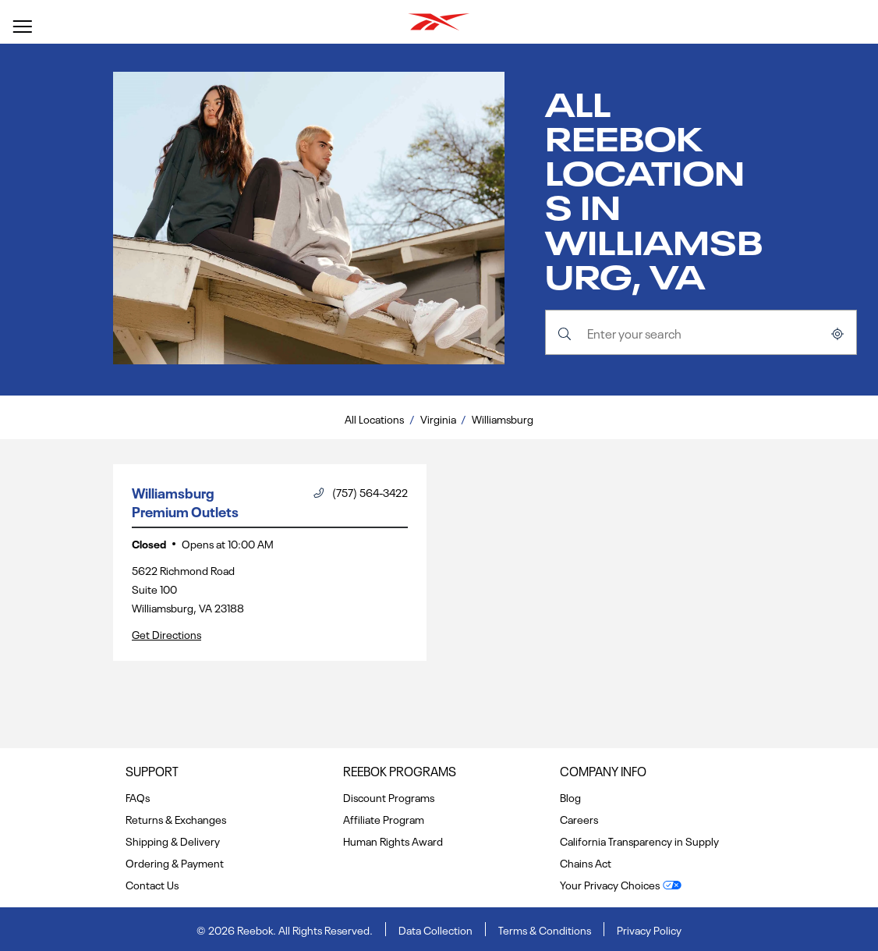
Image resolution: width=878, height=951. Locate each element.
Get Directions (166, 633)
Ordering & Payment (175, 862)
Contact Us (152, 884)
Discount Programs (388, 796)
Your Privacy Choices (610, 884)
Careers (579, 818)
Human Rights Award (393, 840)
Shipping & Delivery (173, 840)
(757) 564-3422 (360, 491)
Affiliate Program (383, 818)
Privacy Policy (649, 929)
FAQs (138, 796)
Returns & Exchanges (176, 818)
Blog (570, 796)
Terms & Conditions (544, 929)
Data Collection (435, 929)
